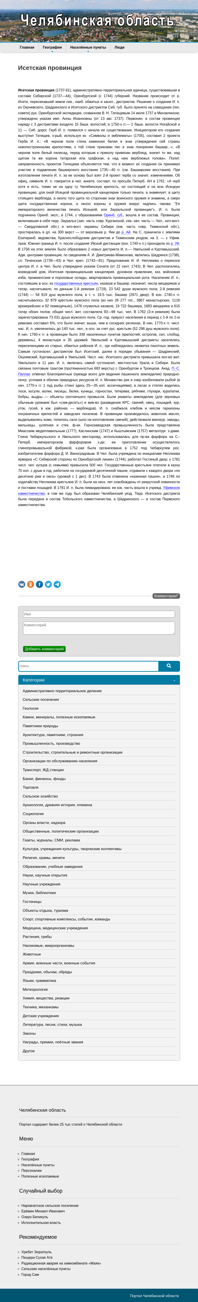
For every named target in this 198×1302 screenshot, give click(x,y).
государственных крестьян (76, 283)
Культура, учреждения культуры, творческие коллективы (72, 849)
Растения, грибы (37, 937)
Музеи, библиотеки (39, 893)
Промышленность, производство (51, 743)
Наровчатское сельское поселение (50, 1205)
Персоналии (32, 1170)
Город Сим (30, 1274)
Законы (29, 1033)
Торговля (31, 787)
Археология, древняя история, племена (57, 805)
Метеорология (35, 989)
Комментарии (166, 595)
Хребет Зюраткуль (37, 1252)
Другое (29, 1051)
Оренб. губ (113, 215)
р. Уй (175, 243)
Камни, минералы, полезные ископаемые (59, 717)
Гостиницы (32, 902)
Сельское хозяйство (40, 796)
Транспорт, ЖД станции (43, 770)
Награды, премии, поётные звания (53, 1042)
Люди (119, 47)
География (52, 48)
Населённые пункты (87, 48)
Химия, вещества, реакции (46, 998)
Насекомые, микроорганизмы (48, 946)
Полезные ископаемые (40, 1176)
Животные (32, 954)
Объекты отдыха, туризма (45, 910)
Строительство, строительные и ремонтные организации (73, 752)
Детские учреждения (41, 1016)
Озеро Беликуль (35, 1217)
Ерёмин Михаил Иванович (43, 1211)
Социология (33, 814)
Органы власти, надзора (44, 823)
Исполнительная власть (41, 1223)
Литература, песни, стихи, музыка (52, 1024)
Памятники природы (40, 726)
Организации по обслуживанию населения (60, 761)
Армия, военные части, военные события (59, 963)
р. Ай (126, 232)
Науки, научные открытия (45, 875)
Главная (27, 47)
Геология (31, 708)
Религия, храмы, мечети (44, 858)
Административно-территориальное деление (62, 691)
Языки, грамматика (39, 981)
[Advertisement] (99, 543)
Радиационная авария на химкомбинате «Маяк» (61, 1263)
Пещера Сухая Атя (37, 1257)
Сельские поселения (41, 699)
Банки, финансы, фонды (44, 779)
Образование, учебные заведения (53, 867)
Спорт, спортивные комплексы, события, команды (66, 919)
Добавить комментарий (44, 649)
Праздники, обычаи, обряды (47, 972)
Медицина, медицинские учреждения (55, 928)
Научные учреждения (42, 884)
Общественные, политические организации (61, 831)
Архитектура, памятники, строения (53, 735)
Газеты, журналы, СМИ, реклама (51, 840)
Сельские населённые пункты (46, 1269)
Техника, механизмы (41, 1007)
